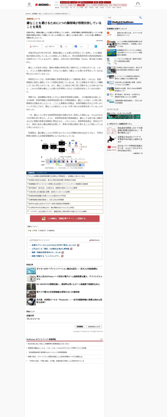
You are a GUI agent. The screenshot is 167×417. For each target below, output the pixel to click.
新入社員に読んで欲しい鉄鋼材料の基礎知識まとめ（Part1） (49, 344)
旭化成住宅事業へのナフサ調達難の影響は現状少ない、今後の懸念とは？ (130, 130)
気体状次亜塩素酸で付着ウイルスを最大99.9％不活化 (47, 196)
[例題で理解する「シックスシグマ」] (47, 256)
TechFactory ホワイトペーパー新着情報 (41, 339)
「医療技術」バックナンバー (37, 173)
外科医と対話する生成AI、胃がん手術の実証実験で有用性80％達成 (52, 180)
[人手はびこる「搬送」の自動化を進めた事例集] (52, 249)
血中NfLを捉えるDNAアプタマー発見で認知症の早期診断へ (50, 204)
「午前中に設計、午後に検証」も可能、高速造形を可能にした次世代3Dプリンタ (56, 361)
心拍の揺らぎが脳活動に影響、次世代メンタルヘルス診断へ (50, 192)
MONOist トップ (94, 326)
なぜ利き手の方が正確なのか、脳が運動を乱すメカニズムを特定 (51, 207)
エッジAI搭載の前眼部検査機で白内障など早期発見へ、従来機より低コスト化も (57, 176)
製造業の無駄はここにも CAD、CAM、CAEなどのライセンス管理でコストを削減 (57, 348)
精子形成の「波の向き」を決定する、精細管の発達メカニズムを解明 (53, 188)
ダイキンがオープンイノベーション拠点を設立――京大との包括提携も (67, 269)
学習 (35, 230)
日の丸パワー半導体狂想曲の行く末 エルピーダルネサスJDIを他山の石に (130, 148)
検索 (140, 17)
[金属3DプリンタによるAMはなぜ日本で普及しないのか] (55, 245)
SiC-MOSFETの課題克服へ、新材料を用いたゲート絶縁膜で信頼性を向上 (68, 284)
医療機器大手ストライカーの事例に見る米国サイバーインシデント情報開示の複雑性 (58, 184)
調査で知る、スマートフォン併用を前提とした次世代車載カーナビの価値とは (55, 356)
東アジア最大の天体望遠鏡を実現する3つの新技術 (58, 292)
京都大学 (43, 230)
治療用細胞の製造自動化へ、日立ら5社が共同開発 (46, 200)
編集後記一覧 (138, 153)
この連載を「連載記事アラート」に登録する (66, 218)
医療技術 (51, 230)
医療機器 (34, 13)
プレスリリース (33, 319)
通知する (52, 46)
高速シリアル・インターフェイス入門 (119, 113)
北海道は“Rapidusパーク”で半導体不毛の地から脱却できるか (130, 139)
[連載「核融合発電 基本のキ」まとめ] (48, 252)
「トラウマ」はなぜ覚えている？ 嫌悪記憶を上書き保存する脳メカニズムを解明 (58, 211)
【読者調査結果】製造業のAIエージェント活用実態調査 (47, 352)
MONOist (28, 13)
